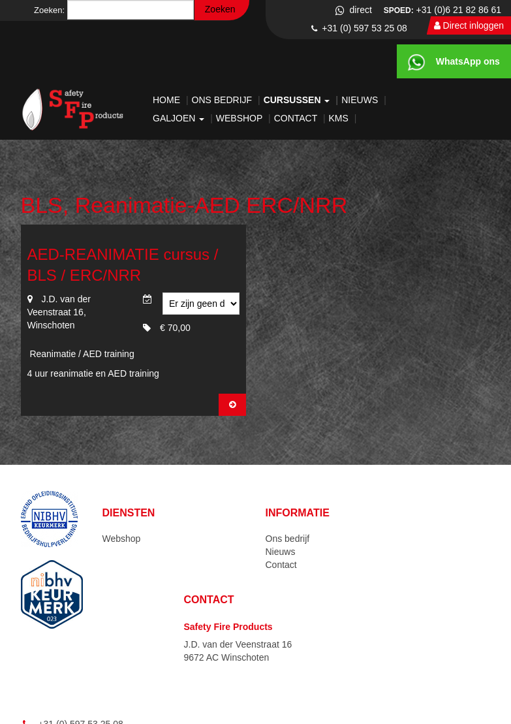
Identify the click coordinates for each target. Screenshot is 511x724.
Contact (297, 118)
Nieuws (360, 100)
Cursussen (298, 100)
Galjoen (180, 118)
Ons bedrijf (223, 100)
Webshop (240, 118)
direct (352, 10)
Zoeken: (49, 10)
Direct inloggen (469, 25)
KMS (340, 118)
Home (168, 100)
